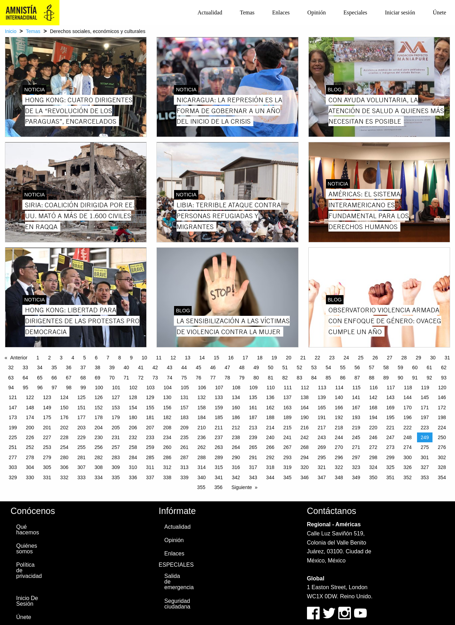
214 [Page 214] (270, 427)
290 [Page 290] (236, 457)
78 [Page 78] (227, 377)
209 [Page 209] (184, 427)
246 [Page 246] (373, 437)
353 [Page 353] (425, 477)
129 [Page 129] (150, 397)
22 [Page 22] (317, 357)
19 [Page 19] (274, 357)
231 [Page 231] (116, 437)
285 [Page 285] (150, 457)
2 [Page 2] (49, 357)
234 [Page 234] (167, 437)
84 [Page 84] (314, 377)
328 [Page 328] (442, 467)
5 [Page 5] (84, 357)
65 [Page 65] (40, 377)
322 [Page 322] (339, 467)
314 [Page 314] (202, 467)
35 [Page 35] (54, 367)
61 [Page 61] (429, 367)
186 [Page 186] (236, 417)
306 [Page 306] (64, 467)
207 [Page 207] (150, 427)
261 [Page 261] (184, 447)
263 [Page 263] (218, 447)
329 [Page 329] (13, 477)
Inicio (11, 31)
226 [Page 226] (30, 437)
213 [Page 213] (253, 427)
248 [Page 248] (407, 437)
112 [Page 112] (305, 387)
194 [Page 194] (373, 417)
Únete (439, 12)
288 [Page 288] (202, 457)
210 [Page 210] (202, 427)
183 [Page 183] (184, 417)
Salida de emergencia (178, 581)
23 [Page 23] (332, 357)
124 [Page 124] (64, 397)
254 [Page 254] (64, 447)
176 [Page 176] (64, 417)
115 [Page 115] (356, 387)
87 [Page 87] (357, 377)
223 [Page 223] (425, 427)
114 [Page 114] (339, 387)
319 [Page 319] (287, 467)
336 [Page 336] (133, 477)
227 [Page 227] (47, 437)
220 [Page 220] (373, 427)
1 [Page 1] (37, 357)
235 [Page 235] (184, 437)
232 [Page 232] (133, 437)
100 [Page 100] (99, 387)
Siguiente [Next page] (241, 487)
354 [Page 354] (442, 477)
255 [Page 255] (81, 447)
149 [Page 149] (47, 407)
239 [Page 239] (253, 437)
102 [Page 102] (133, 387)
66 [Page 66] (54, 377)
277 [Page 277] (13, 457)
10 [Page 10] (144, 357)
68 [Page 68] (83, 377)
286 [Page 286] (167, 457)
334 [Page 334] (99, 477)
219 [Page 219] (356, 427)
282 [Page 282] (99, 457)
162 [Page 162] (270, 407)
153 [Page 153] (116, 407)
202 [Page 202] (64, 427)
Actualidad (210, 12)
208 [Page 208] (167, 427)
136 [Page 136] (270, 397)
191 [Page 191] (322, 417)
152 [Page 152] (99, 407)
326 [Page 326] (407, 467)
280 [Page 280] (64, 457)
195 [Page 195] (390, 417)
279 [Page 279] (47, 457)
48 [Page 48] (242, 367)
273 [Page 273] (390, 447)
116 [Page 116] (374, 387)
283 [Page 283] (116, 457)
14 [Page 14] (202, 357)
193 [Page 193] (356, 417)
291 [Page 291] (253, 457)
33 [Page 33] (25, 367)
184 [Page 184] (202, 417)
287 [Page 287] (184, 457)
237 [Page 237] (218, 437)
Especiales (355, 12)
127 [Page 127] (116, 397)
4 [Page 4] (72, 357)
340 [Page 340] (202, 477)
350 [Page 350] (373, 477)
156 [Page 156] (167, 407)
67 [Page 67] (68, 377)
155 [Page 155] (150, 407)
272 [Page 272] (373, 447)
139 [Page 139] (322, 397)
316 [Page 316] (236, 467)
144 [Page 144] (407, 397)
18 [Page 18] (260, 357)
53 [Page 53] (314, 367)
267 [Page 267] (287, 447)
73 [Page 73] (155, 377)
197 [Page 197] (425, 417)
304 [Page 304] (30, 467)
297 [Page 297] (356, 457)
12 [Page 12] (173, 357)
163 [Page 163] (287, 407)
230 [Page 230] (99, 437)
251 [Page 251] (13, 447)
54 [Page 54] (328, 367)
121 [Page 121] (13, 397)
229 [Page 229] (81, 437)
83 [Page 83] (299, 377)
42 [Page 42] (155, 367)
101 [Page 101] (116, 387)
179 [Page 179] (116, 417)
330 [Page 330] (30, 477)
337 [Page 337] (150, 477)
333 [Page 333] (81, 477)
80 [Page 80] (256, 377)
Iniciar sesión (400, 12)
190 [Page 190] (304, 417)
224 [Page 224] (442, 427)
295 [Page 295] (322, 457)
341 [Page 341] (218, 477)
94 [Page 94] (11, 387)
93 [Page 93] (444, 377)
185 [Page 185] (218, 417)
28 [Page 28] (404, 357)
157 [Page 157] (184, 407)
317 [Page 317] (253, 467)
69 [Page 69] (97, 377)
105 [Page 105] (185, 387)
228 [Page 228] (64, 437)
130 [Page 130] (167, 397)
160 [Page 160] (236, 407)
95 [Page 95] (25, 387)
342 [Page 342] (236, 477)
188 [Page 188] (270, 417)
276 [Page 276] (442, 447)
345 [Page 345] (287, 477)
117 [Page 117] (391, 387)
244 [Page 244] (339, 437)
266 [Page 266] (270, 447)
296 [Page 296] (339, 457)
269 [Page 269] (322, 447)
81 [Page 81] (271, 377)
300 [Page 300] (407, 457)
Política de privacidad (29, 570)
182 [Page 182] (167, 417)
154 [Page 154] (133, 407)
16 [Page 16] (231, 357)
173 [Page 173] (13, 417)
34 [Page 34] (40, 367)
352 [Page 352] (407, 477)
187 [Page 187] (253, 417)
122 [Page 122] (30, 397)
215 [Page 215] (287, 427)
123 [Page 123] (47, 397)
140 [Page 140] (339, 397)
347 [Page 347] (322, 477)
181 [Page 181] (150, 417)
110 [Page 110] (271, 387)
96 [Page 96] (40, 387)
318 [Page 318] (270, 467)
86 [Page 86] (343, 377)
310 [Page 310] (133, 467)
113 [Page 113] (322, 387)
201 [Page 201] (47, 427)
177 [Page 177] (81, 417)
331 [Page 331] (47, 477)
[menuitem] (210, 12)
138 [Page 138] (304, 397)
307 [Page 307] (81, 467)
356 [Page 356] (218, 487)
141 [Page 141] (356, 397)
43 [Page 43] (170, 367)
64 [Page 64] (25, 377)
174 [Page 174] (30, 417)
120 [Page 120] (442, 387)
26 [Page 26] (375, 357)
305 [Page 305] (47, 467)
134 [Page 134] (236, 397)
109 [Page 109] (253, 387)
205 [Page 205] (116, 427)
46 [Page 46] (213, 367)
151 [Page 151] (81, 407)
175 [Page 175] (47, 417)
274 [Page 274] (407, 447)
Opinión (316, 12)
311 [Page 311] (150, 467)
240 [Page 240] (270, 437)
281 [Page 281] (81, 457)
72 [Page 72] (141, 377)
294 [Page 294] (304, 457)
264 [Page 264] (236, 447)
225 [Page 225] (13, 437)
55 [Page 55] (343, 367)
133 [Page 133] (218, 397)
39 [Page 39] (112, 367)
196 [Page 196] (407, 417)
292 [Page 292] (270, 457)
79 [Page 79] (242, 377)
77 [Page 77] (213, 377)
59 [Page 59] (400, 367)
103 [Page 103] (150, 387)
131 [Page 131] (184, 397)
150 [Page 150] (64, 407)
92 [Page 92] (429, 377)
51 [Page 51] (285, 367)
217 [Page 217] (322, 427)
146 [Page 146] (442, 397)
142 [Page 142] (373, 397)
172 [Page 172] (442, 407)
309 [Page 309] (116, 467)
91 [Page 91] (415, 377)
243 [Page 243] (322, 437)
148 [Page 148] (30, 407)
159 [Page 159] (218, 407)
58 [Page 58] (386, 367)
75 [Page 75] (184, 377)
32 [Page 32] (11, 367)
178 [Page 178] (99, 417)
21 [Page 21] (303, 357)
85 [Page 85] (328, 377)
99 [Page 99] (83, 387)
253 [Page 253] (47, 447)
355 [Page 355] (201, 487)
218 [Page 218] (339, 427)
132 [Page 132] (202, 397)
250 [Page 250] (442, 437)
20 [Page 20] (288, 357)
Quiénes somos (26, 548)
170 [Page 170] (407, 407)
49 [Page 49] (256, 367)
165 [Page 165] (322, 407)
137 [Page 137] (287, 397)
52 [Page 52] (299, 367)
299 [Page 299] (390, 457)
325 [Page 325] (390, 467)
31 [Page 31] (447, 357)
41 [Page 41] (141, 367)
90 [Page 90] (400, 377)
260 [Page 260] (167, 447)
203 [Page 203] (81, 427)
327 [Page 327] (425, 467)
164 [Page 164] (304, 407)
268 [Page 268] (304, 447)
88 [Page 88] (371, 377)
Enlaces (281, 12)
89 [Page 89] (386, 377)
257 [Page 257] (116, 447)
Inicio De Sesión (27, 601)
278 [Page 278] (30, 457)
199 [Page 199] (13, 427)
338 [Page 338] (167, 477)
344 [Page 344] (270, 477)
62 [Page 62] (444, 367)
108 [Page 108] (236, 387)
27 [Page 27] (389, 357)
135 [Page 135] (253, 397)
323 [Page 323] (356, 467)
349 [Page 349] (356, 477)
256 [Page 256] (99, 447)
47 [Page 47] (227, 367)
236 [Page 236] (202, 437)
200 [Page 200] (30, 427)
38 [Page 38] (97, 367)
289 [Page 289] (218, 457)
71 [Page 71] (126, 377)
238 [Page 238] (236, 437)
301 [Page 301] (425, 457)
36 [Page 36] (68, 367)
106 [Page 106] (202, 387)
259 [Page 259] (150, 447)
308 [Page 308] (99, 467)
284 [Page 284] (133, 457)
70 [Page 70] (112, 377)
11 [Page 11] (159, 357)
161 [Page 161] (253, 407)
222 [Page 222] (407, 427)
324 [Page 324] (373, 467)
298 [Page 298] (373, 457)
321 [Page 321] (322, 467)
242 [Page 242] (304, 437)
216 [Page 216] (304, 427)
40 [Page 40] (126, 367)
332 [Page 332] (64, 477)
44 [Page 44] (184, 367)
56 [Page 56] (357, 367)
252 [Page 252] (30, 447)
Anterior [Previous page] (18, 357)
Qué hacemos (27, 529)
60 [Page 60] (415, 367)
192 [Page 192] (339, 417)
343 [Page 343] (253, 477)
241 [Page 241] (287, 437)
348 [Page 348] (339, 477)
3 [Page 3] (61, 357)
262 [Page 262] (202, 447)
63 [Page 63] (11, 377)
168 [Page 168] (373, 407)
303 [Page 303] (13, 467)
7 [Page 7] (108, 357)
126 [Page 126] (99, 397)
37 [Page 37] (83, 367)
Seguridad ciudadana (177, 604)
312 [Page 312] (167, 467)
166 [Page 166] (339, 407)
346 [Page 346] (304, 477)
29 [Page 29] (418, 357)
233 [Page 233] (150, 437)
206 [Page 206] (133, 427)
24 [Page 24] (346, 357)
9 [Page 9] (131, 357)
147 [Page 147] (13, 407)
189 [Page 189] (287, 417)
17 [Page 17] (245, 357)
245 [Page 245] (356, 437)
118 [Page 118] (408, 387)
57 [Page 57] (371, 367)
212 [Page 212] (236, 427)
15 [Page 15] (216, 357)
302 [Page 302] (442, 457)
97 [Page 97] (54, 387)
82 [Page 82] (285, 377)
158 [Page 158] (202, 407)
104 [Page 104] (168, 387)
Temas (247, 12)
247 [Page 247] (390, 437)
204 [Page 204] (99, 427)
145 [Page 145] (425, 397)
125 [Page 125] (81, 397)
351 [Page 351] (390, 477)
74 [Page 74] (170, 377)
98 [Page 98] (69, 387)
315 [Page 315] (218, 467)
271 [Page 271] (356, 447)
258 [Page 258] (133, 447)
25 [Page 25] (361, 357)
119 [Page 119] (425, 387)
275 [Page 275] (425, 447)
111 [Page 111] (288, 387)
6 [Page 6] (96, 357)
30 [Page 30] (433, 357)
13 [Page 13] (188, 357)
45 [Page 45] (198, 367)
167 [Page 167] (356, 407)
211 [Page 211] (218, 427)
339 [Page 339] (184, 477)
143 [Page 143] (390, 397)
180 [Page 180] (133, 417)
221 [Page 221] (390, 427)
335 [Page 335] (116, 477)
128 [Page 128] (133, 397)
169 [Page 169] (390, 407)
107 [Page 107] (219, 387)
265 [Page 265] (253, 447)
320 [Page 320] (304, 467)
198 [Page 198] (442, 417)
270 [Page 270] (339, 447)
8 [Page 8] (119, 357)
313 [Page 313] (184, 467)
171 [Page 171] (425, 407)
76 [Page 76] (198, 377)
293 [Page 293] (287, 457)
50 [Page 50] (271, 367)
